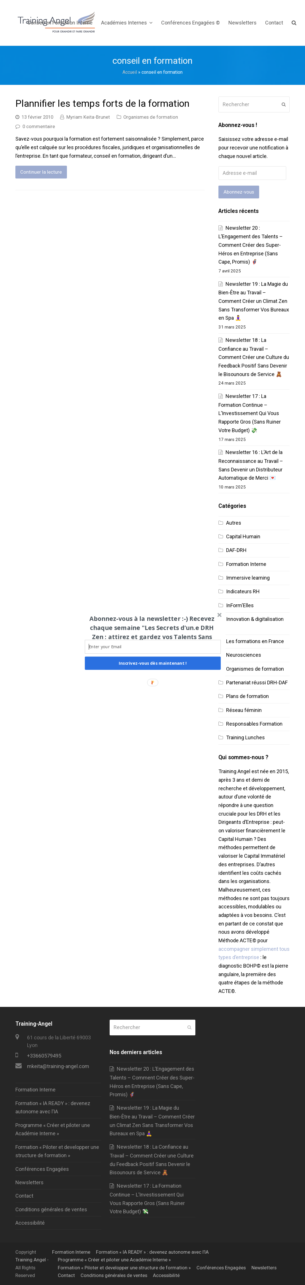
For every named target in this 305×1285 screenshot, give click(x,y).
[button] (152, 632)
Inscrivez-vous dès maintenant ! (153, 663)
